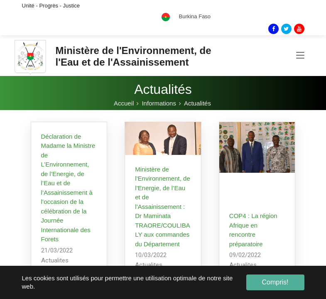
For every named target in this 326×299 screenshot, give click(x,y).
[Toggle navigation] (300, 55)
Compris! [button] (275, 282)
